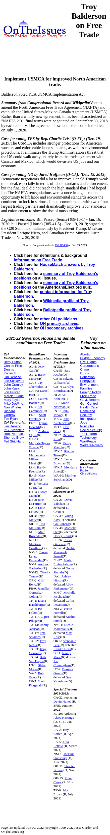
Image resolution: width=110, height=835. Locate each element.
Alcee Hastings (63, 717)
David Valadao (63, 502)
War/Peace (88, 441)
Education (87, 377)
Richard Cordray (9, 413)
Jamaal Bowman (63, 461)
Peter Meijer (36, 518)
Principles (87, 426)
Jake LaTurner (36, 502)
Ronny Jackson (38, 627)
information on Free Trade (38, 260)
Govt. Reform (89, 400)
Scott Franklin (37, 417)
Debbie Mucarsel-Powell (64, 552)
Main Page (86, 467)
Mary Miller (37, 477)
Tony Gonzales (37, 651)
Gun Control (89, 403)
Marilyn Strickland (64, 477)
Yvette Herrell (62, 611)
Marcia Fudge (14, 396)
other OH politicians (58, 319)
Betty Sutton (13, 362)
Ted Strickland (14, 441)
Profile (84, 470)
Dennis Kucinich (10, 371)
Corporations (89, 366)
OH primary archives (59, 323)
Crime (84, 369)
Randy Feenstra (37, 469)
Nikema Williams (63, 380)
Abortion (86, 354)
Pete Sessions (37, 635)
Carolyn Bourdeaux (63, 389)
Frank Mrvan (61, 413)
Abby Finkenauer (63, 586)
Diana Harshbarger (37, 602)
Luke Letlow (37, 510)
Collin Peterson (63, 602)
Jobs (83, 422)
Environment (89, 384)
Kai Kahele (59, 397)
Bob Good (36, 675)
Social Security (91, 430)
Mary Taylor (12, 400)
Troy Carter (61, 732)
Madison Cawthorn (35, 546)
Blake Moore (37, 667)
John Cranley (13, 384)
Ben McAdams (62, 679)
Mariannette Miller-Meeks (37, 459)
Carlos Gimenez (62, 542)
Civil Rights (88, 362)
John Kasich (13, 388)
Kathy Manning (62, 445)
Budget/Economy (92, 358)
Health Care (88, 407)
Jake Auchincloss (61, 421)
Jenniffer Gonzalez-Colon (39, 592)
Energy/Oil (87, 381)
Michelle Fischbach (64, 594)
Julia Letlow (61, 744)
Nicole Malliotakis (63, 627)
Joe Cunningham (62, 663)
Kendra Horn (62, 649)
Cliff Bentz (36, 582)
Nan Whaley (13, 407)
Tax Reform (88, 434)
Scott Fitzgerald (37, 683)
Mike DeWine (13, 403)
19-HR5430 (61, 245)
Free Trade (88, 396)
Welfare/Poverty (91, 445)
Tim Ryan (11, 419)
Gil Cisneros (61, 524)
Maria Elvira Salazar (62, 562)
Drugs (84, 373)
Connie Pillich (14, 366)
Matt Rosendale (36, 534)
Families (86, 388)
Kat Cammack (35, 409)
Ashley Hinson (62, 578)
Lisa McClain (37, 526)
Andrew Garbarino (38, 566)
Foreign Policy (90, 392)
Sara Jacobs (61, 372)
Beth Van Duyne (37, 659)
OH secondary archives (61, 328)
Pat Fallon (35, 611)
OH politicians (88, 473)
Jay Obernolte (35, 384)
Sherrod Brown (15, 437)
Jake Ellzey (61, 792)
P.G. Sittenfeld (14, 430)
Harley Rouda (62, 536)
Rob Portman (13, 434)
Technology (88, 437)
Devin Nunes (62, 701)
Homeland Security (87, 413)
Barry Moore (37, 376)
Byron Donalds (38, 425)
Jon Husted (12, 392)
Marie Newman (61, 405)
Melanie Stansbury (63, 756)
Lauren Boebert (38, 401)
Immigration (88, 419)
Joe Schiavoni (14, 381)
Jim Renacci (13, 377)
